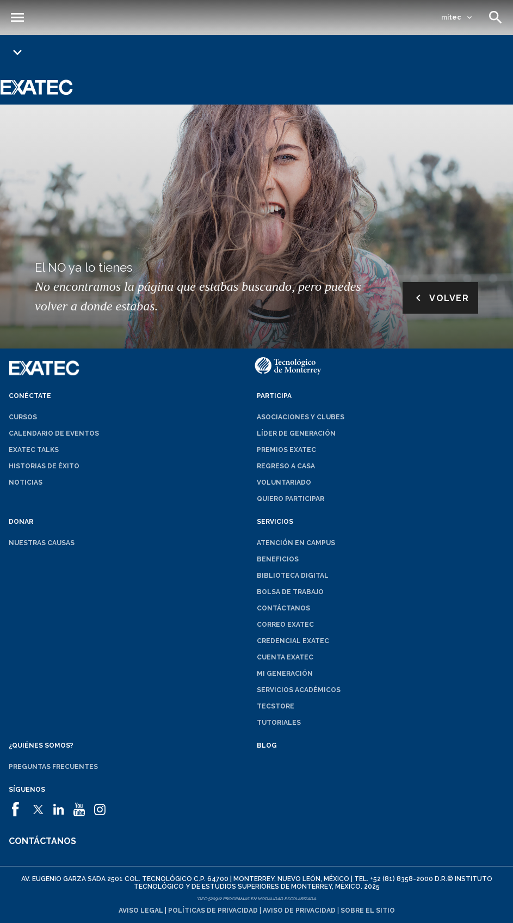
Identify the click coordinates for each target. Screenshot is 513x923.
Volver (440, 297)
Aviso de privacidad (299, 910)
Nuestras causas (42, 543)
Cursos (23, 417)
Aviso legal (141, 910)
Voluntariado (284, 482)
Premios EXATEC (286, 450)
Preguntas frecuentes (53, 767)
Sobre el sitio (368, 910)
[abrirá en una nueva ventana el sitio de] (17, 805)
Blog (267, 745)
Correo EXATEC (285, 624)
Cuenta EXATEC (285, 657)
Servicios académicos (299, 690)
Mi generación (285, 673)
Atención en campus (296, 543)
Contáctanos (283, 608)
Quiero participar (290, 499)
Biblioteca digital (293, 575)
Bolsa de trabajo (290, 592)
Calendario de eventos (54, 433)
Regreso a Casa (286, 466)
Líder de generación (296, 433)
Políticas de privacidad (213, 910)
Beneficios (278, 559)
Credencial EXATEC (293, 641)
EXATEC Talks (34, 450)
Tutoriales (279, 722)
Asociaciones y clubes (300, 417)
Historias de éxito (44, 466)
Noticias (25, 482)
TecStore (275, 706)
